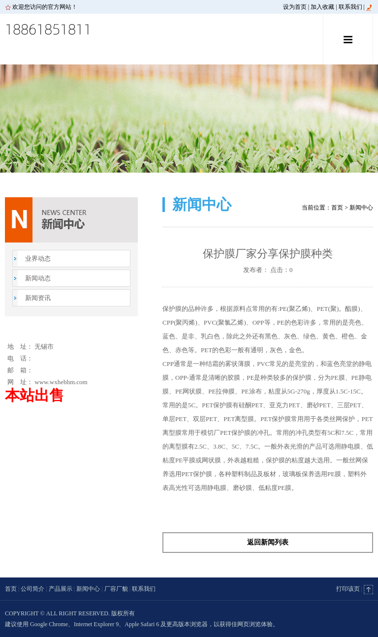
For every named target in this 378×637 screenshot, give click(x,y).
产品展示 (60, 588)
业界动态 (38, 258)
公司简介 (32, 588)
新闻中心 (88, 588)
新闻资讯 (38, 298)
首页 (337, 207)
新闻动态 (38, 278)
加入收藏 (322, 6)
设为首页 (295, 6)
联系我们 (350, 6)
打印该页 (348, 588)
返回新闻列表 (267, 542)
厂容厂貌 (116, 588)
